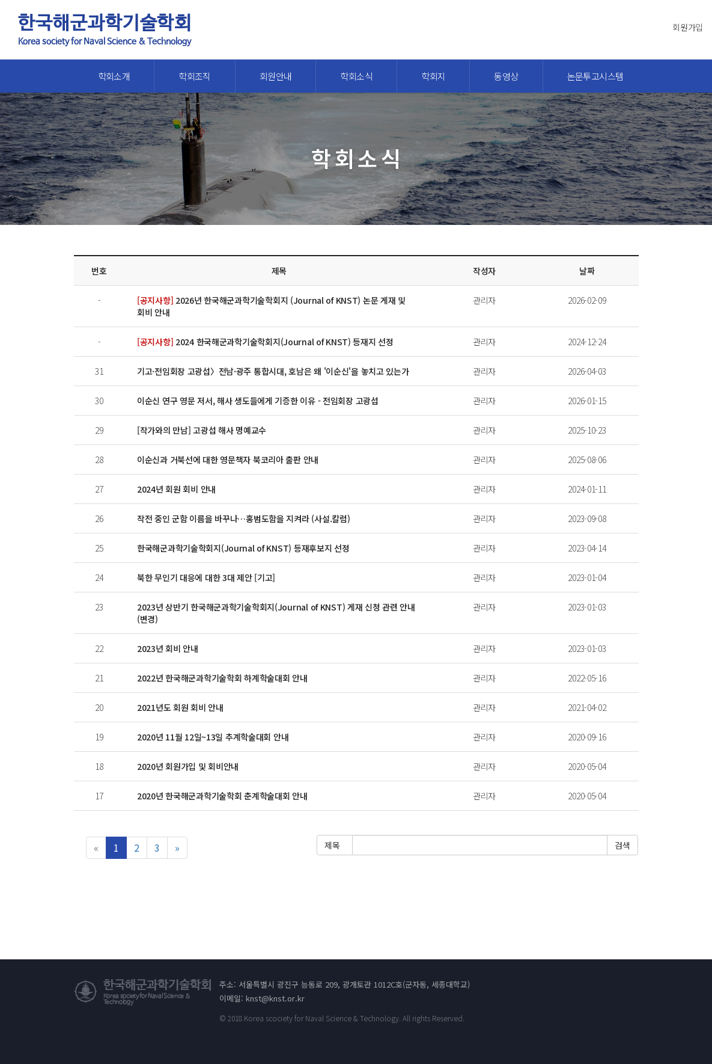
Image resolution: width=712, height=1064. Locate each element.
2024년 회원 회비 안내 (176, 489)
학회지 (433, 76)
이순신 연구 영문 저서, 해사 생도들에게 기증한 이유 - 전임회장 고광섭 (258, 401)
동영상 (506, 76)
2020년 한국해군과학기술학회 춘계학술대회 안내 (222, 796)
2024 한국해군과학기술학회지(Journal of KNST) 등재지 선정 (265, 342)
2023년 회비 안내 (167, 648)
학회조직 (194, 76)
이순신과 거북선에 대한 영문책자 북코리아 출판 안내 (227, 460)
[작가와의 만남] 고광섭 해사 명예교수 (201, 430)
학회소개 (114, 76)
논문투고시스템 (595, 76)
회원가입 (687, 27)
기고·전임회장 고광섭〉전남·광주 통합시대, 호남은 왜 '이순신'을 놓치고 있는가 (273, 371)
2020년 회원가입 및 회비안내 (188, 766)
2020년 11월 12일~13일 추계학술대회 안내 (212, 737)
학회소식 (356, 76)
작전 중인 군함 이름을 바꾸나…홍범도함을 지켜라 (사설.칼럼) (243, 518)
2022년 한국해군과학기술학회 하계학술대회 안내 (222, 678)
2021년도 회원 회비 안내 (180, 707)
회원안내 (276, 76)
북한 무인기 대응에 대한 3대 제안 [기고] (206, 577)
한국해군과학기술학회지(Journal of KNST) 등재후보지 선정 (243, 548)
